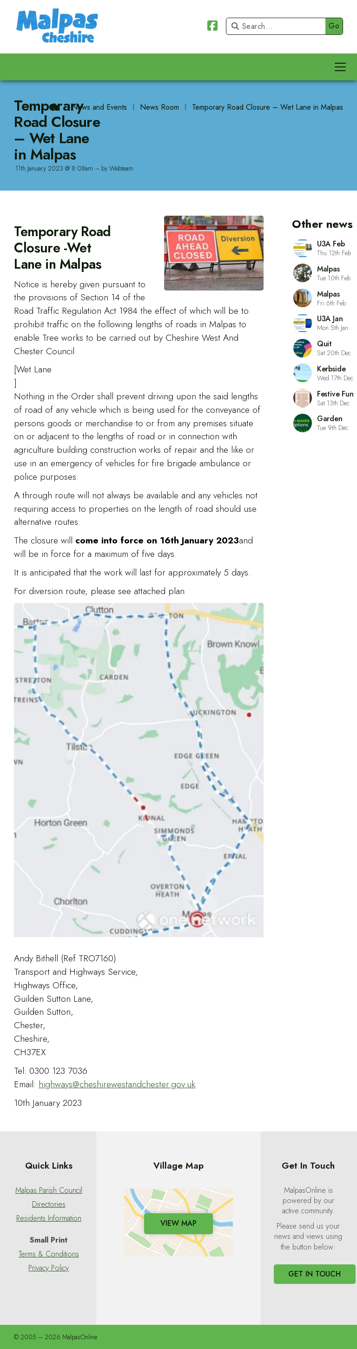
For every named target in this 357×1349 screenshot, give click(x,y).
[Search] (278, 26)
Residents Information (48, 1218)
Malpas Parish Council (48, 1190)
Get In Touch (314, 1274)
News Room (159, 107)
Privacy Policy (48, 1268)
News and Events (99, 107)
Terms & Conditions (49, 1254)
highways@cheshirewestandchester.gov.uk (117, 1084)
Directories (49, 1204)
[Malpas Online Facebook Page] (212, 27)
